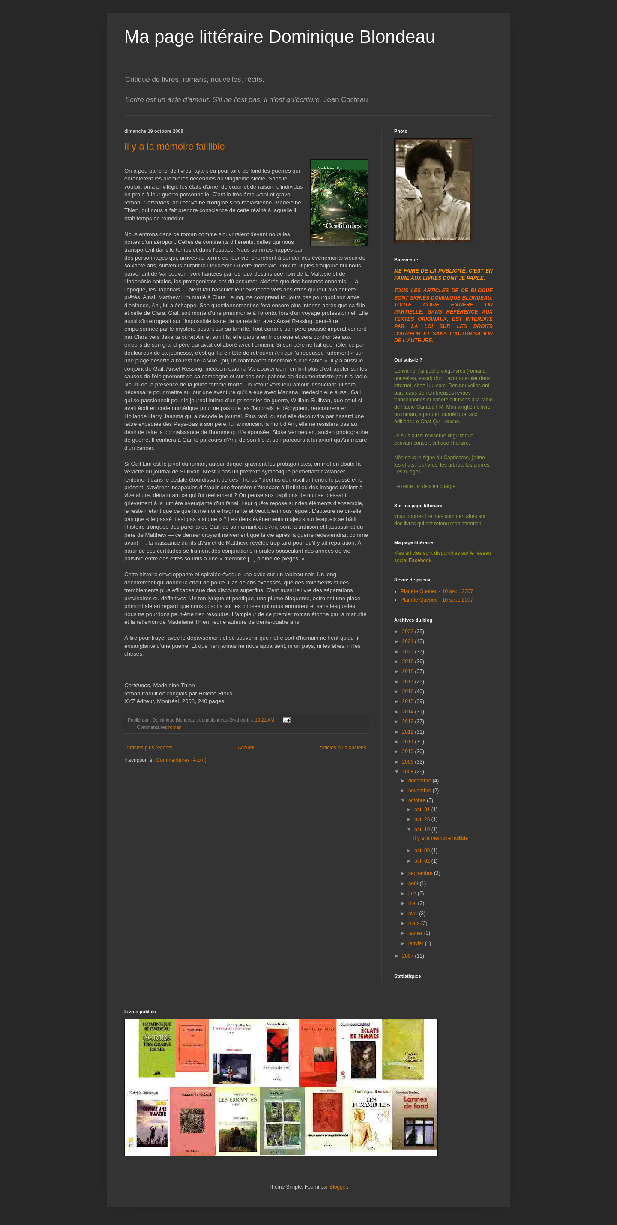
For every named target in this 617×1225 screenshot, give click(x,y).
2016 (408, 692)
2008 (408, 772)
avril (413, 914)
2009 (408, 762)
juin (413, 893)
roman (175, 727)
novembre (420, 791)
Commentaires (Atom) (181, 760)
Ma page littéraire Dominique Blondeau (279, 37)
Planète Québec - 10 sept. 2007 (437, 591)
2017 (408, 682)
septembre (421, 873)
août (414, 884)
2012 (408, 732)
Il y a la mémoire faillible (174, 146)
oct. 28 (422, 819)
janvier (416, 943)
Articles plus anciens (343, 748)
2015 (408, 701)
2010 (408, 752)
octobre (417, 800)
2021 (408, 641)
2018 (408, 671)
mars (414, 923)
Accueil (246, 748)
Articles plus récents (149, 748)
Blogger (338, 1187)
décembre (420, 781)
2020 (408, 652)
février (416, 933)
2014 (408, 712)
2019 (408, 662)
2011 (408, 742)
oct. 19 (422, 830)
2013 (408, 722)
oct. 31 (422, 809)
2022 (408, 632)
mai (413, 903)
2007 (408, 956)
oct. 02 (422, 861)
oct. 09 (422, 851)
